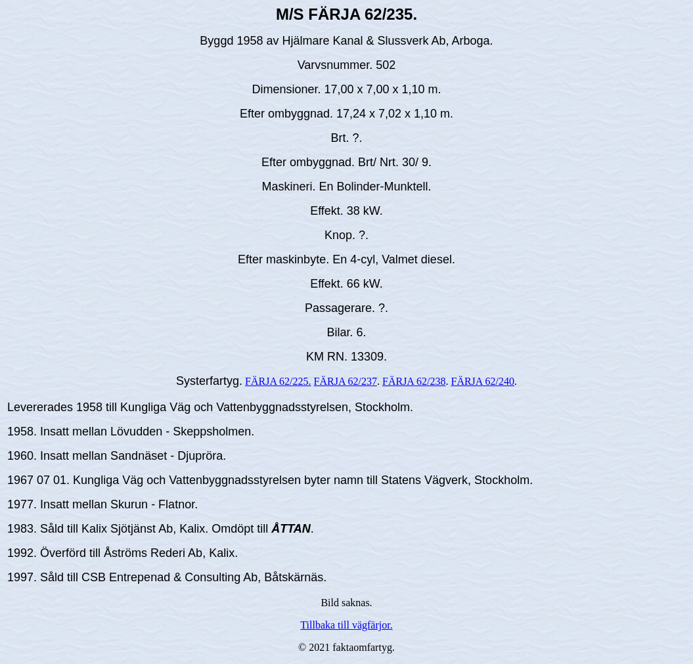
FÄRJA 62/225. (278, 381)
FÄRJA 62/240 (482, 381)
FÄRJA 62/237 (345, 381)
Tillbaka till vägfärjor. (346, 625)
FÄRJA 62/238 (413, 381)
